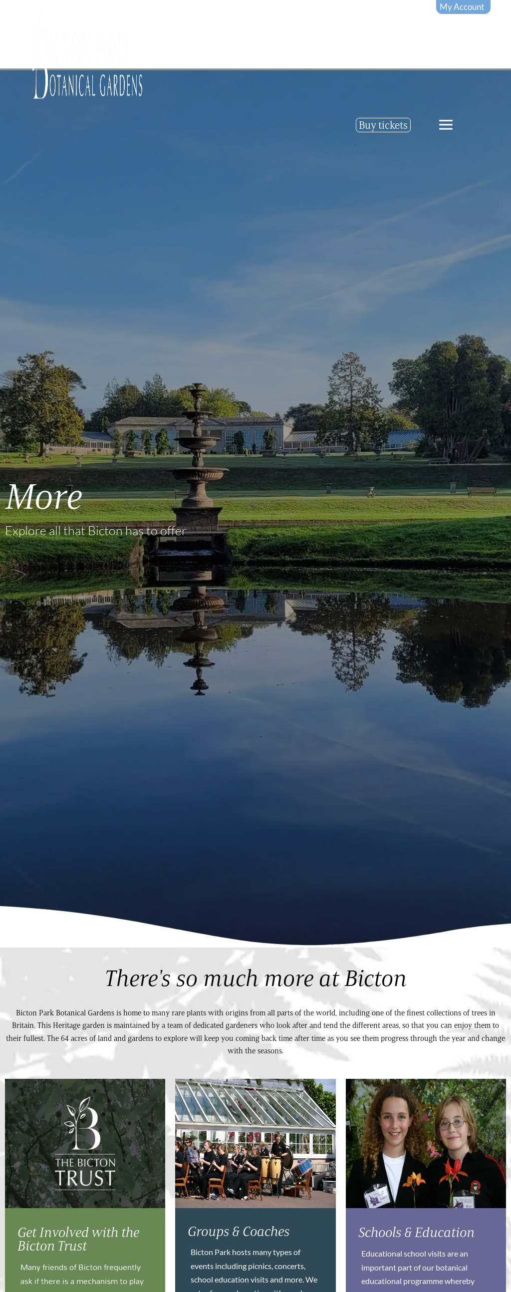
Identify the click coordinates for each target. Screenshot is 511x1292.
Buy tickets (383, 125)
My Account (462, 6)
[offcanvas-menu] (446, 125)
